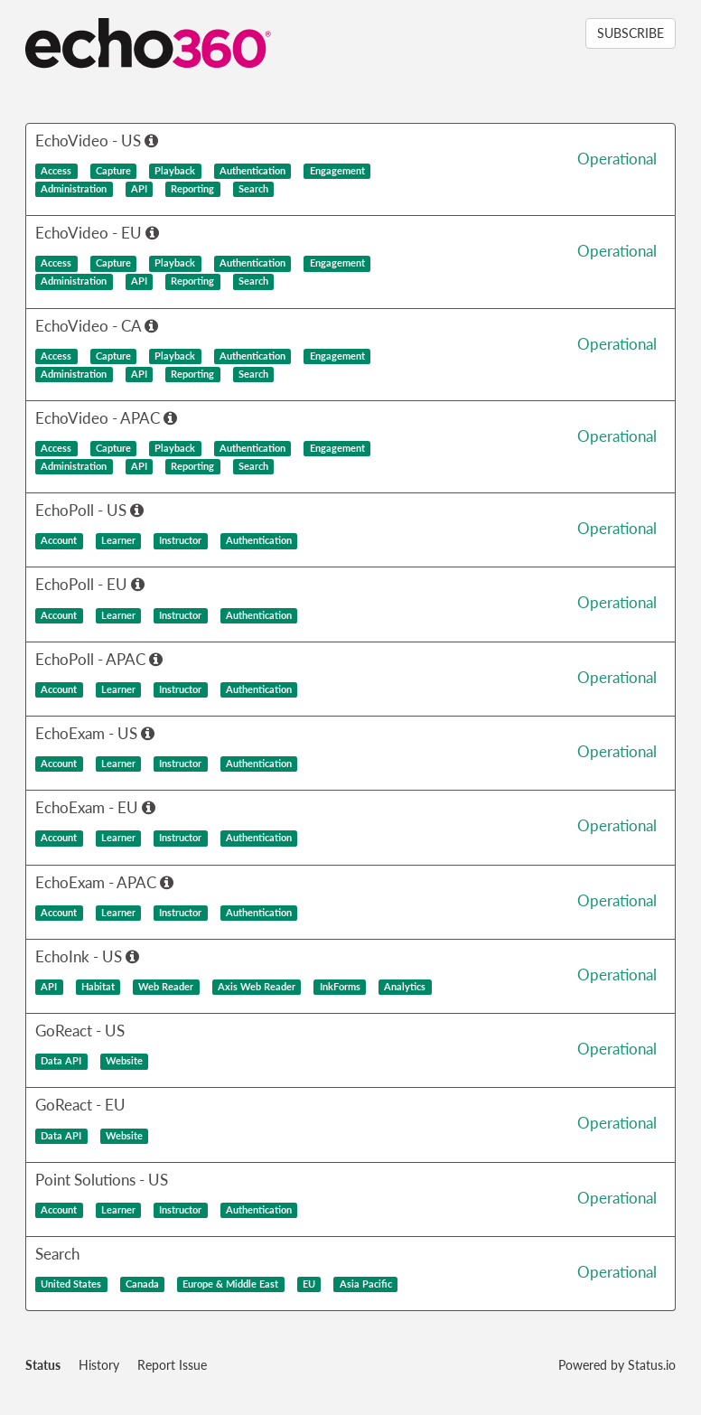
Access (56, 170)
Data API (61, 1060)
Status (43, 1365)
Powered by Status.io (617, 1365)
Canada (142, 1284)
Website (124, 1060)
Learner (118, 540)
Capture (113, 170)
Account (59, 540)
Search (253, 188)
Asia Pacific (366, 1284)
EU (309, 1284)
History (99, 1365)
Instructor (180, 540)
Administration (74, 188)
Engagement (337, 170)
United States (71, 1284)
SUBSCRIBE (630, 33)
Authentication (252, 170)
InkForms (340, 986)
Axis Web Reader (256, 986)
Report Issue (172, 1365)
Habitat (98, 986)
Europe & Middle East (230, 1284)
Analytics (404, 986)
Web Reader (165, 986)
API (139, 188)
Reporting (192, 188)
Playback (174, 170)
